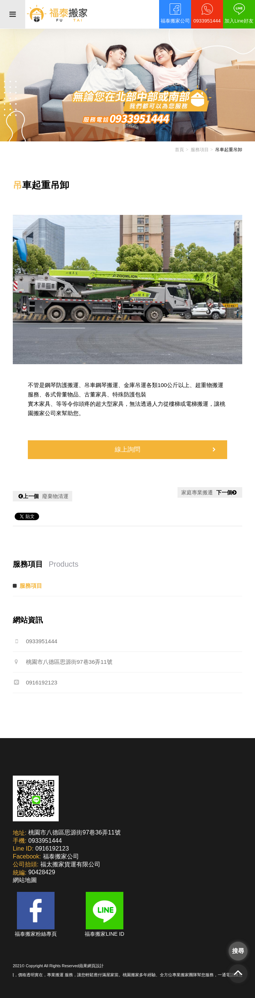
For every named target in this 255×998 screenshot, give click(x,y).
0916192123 (35, 682)
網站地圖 (25, 880)
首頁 (179, 149)
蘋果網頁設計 (91, 965)
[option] (127, 289)
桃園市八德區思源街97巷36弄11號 (62, 662)
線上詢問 (167, 449)
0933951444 (35, 641)
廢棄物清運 (42, 496)
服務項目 (200, 149)
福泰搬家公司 (61, 856)
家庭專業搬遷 (209, 492)
